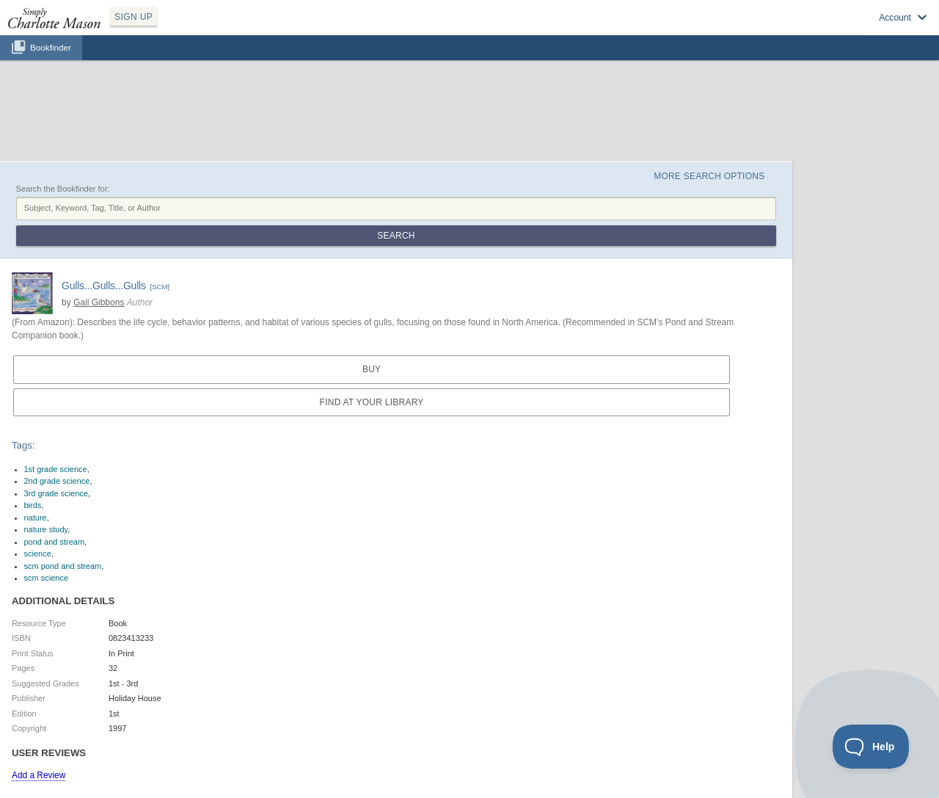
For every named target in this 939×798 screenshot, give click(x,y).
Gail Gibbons (98, 302)
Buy (371, 369)
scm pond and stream (63, 566)
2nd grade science (57, 480)
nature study (46, 529)
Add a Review (38, 775)
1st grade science (55, 469)
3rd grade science (56, 493)
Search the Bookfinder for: (63, 188)
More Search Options (709, 176)
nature (35, 517)
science (37, 553)
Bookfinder (50, 47)
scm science (46, 577)
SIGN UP (133, 17)
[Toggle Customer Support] (871, 747)
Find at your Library (372, 402)
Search (395, 236)
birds (33, 505)
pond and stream (54, 541)
